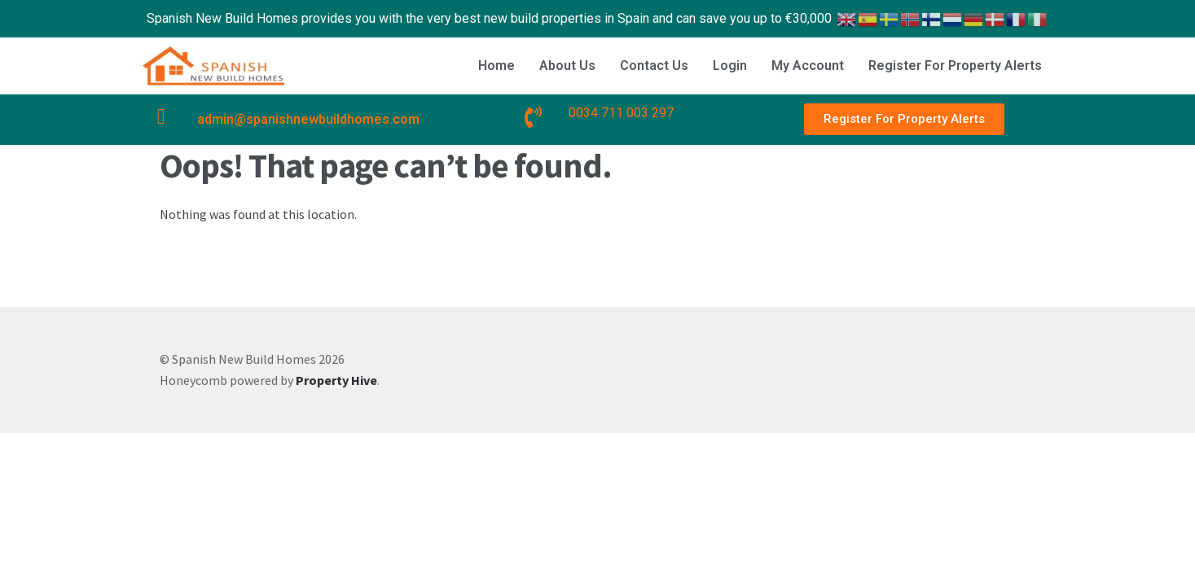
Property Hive (336, 380)
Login (730, 65)
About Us (567, 65)
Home (496, 65)
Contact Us (654, 65)
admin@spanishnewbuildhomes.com (308, 119)
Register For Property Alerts (955, 65)
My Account (807, 65)
